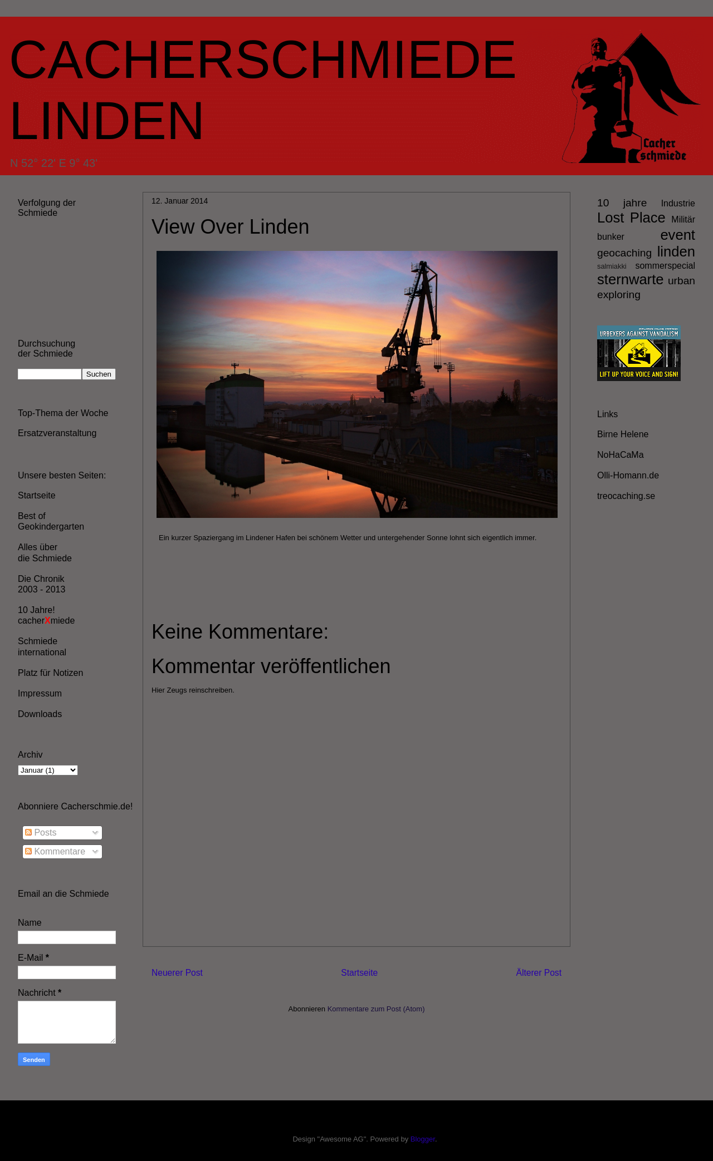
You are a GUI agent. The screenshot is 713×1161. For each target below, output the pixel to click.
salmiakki (612, 266)
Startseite (359, 972)
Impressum (40, 693)
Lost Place (631, 217)
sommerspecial (665, 265)
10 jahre (622, 203)
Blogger (423, 1139)
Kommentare (55, 851)
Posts (40, 832)
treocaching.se (626, 496)
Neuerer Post (177, 972)
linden (676, 251)
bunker (610, 236)
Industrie (678, 203)
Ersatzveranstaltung (57, 433)
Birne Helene (623, 434)
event (677, 235)
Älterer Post (538, 972)
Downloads (40, 714)
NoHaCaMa (620, 455)
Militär (683, 219)
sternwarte (630, 279)
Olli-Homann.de (628, 475)
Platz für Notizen (50, 673)
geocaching (624, 253)
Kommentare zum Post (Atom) (376, 1009)
